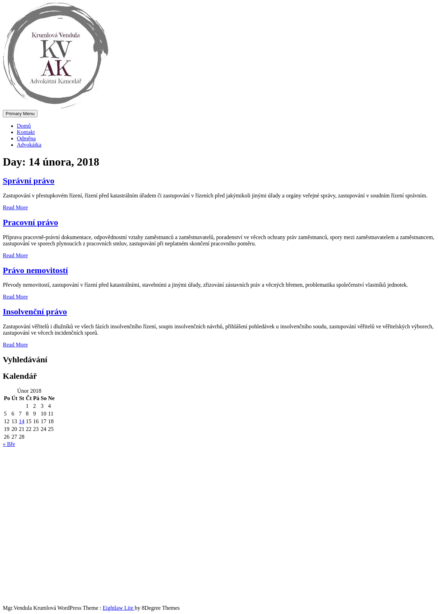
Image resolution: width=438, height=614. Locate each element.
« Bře (9, 444)
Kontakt (26, 132)
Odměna (26, 138)
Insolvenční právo (35, 311)
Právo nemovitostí (35, 270)
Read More (15, 207)
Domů (24, 126)
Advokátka (29, 145)
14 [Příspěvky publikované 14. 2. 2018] (22, 421)
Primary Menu (20, 113)
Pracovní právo (30, 222)
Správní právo (28, 180)
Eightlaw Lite (119, 608)
